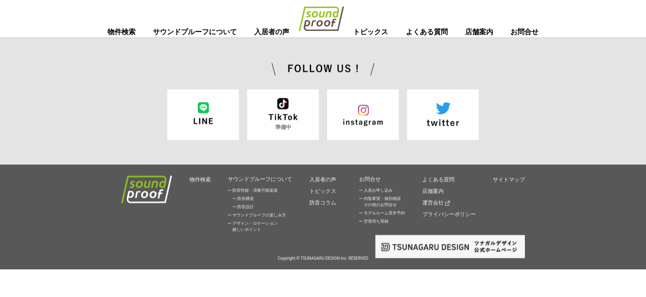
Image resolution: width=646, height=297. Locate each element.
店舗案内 (479, 32)
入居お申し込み (378, 191)
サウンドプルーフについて (195, 32)
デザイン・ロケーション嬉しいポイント (255, 227)
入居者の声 (271, 32)
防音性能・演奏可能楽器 (255, 191)
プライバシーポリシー (449, 211)
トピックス (370, 32)
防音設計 (245, 207)
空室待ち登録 (376, 221)
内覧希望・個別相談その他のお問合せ (382, 202)
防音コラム (322, 201)
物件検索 (122, 32)
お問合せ (524, 32)
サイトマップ (509, 179)
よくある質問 (427, 32)
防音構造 (245, 199)
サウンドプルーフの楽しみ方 (259, 215)
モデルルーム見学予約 (384, 213)
